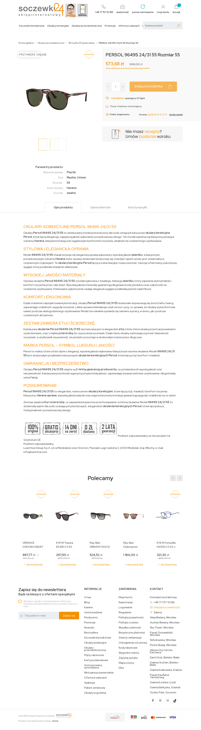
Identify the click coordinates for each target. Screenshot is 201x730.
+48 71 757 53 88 (164, 602)
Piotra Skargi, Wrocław (163, 645)
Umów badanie (93, 612)
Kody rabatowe (128, 647)
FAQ (121, 668)
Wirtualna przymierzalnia (98, 672)
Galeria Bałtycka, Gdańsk (165, 687)
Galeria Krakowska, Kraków (166, 670)
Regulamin (125, 612)
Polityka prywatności (131, 617)
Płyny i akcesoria (94, 655)
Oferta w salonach (129, 26)
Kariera (88, 607)
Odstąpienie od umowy (133, 642)
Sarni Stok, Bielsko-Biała (164, 657)
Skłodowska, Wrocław (163, 640)
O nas (87, 597)
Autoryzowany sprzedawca (93, 666)
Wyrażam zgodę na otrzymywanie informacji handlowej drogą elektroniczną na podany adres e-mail (50, 604)
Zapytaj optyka (128, 658)
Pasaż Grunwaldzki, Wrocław (161, 634)
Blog (87, 602)
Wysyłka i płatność (130, 627)
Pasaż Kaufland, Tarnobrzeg (159, 676)
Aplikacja (89, 682)
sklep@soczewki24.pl (167, 607)
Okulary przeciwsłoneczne (86, 26)
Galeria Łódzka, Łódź (163, 682)
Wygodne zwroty (129, 652)
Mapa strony (126, 663)
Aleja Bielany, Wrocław (163, 617)
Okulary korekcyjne (58, 26)
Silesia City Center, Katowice (161, 651)
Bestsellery (91, 632)
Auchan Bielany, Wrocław (164, 622)
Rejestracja (126, 602)
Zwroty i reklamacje (130, 637)
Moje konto (126, 597)
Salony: (158, 612)
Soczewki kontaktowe (31, 26)
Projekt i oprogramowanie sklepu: (38, 721)
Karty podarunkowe (96, 660)
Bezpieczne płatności (132, 632)
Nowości (89, 627)
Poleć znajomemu (117, 114)
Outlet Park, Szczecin (163, 692)
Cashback (117, 98)
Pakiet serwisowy (94, 687)
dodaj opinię (176, 114)
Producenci (91, 617)
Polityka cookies (128, 622)
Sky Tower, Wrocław (161, 627)
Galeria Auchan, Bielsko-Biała (164, 664)
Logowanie (125, 607)
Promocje (110, 26)
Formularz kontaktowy (163, 597)
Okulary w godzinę (95, 693)
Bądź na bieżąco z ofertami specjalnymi (46, 592)
